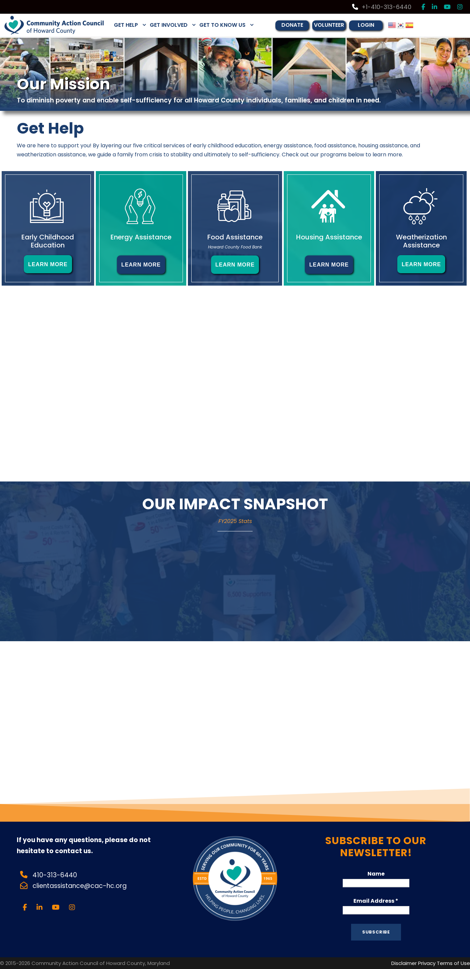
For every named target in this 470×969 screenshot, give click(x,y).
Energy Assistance (141, 237)
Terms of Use (453, 963)
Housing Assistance (329, 237)
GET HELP (126, 25)
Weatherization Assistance (421, 241)
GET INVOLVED (169, 25)
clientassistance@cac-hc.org (80, 885)
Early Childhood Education (47, 241)
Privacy (426, 963)
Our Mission (63, 84)
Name (376, 874)
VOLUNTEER (329, 25)
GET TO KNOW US (222, 25)
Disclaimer (404, 963)
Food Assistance (235, 237)
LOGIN (366, 25)
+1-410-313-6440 (381, 7)
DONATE (292, 25)
